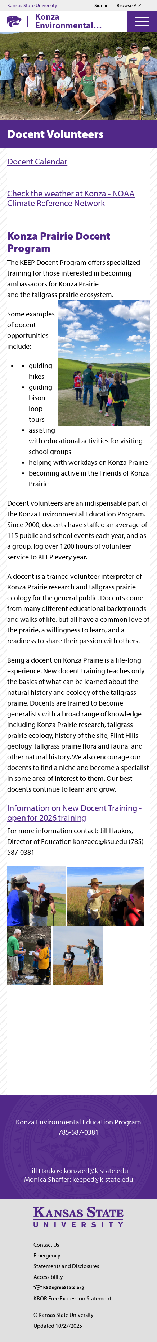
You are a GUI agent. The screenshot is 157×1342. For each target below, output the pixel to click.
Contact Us (46, 1244)
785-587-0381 (78, 1132)
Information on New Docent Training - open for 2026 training (74, 813)
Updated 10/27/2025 (57, 1325)
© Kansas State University (63, 1315)
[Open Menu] (142, 21)
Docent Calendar (37, 161)
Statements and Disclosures (66, 1266)
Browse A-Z (129, 6)
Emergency (46, 1255)
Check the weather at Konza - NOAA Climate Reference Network (71, 198)
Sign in (101, 6)
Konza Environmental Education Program (72, 20)
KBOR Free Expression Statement (72, 1298)
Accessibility (48, 1277)
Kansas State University (32, 6)
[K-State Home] (14, 21)
